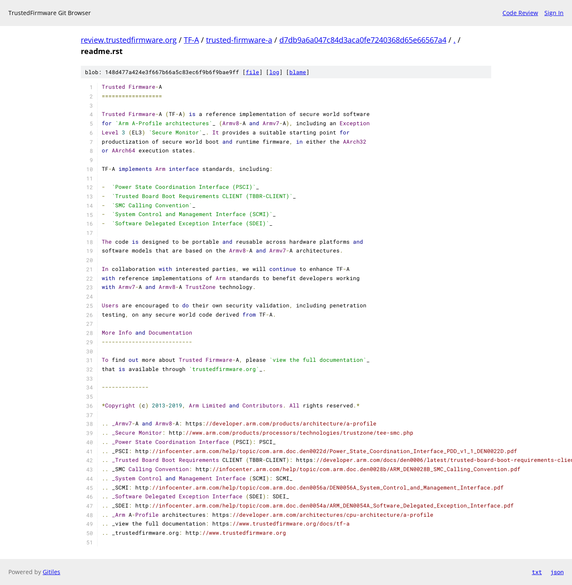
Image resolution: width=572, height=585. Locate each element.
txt (537, 572)
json (557, 572)
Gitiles (51, 572)
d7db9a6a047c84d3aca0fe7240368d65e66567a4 (362, 40)
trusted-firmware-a (239, 40)
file (252, 72)
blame (297, 72)
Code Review (520, 13)
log (274, 72)
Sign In (554, 13)
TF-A (191, 40)
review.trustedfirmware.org (129, 40)
